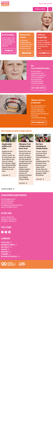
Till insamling (8, 51)
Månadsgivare (44, 53)
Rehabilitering (9, 245)
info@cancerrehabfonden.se (12, 205)
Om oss (5, 249)
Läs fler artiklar (7, 189)
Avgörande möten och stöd (7, 146)
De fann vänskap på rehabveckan (42, 146)
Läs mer (6, 175)
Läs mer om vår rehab (26, 53)
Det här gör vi (38, 88)
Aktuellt (6, 247)
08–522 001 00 (7, 203)
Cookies (5, 254)
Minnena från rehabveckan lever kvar (25, 146)
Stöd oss (6, 242)
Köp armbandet (39, 122)
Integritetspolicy (10, 257)
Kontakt (6, 252)
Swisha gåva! (40, 9)
